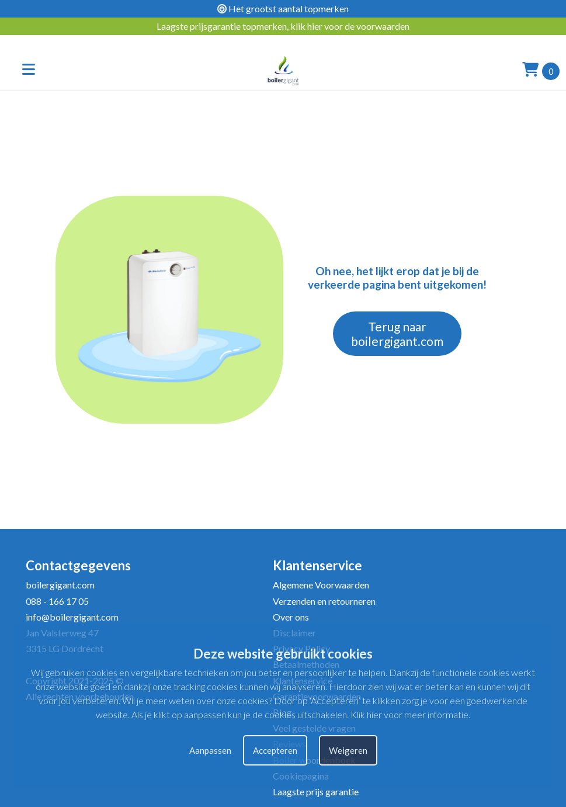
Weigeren (348, 750)
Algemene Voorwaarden (321, 584)
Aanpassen (210, 750)
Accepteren (275, 750)
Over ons (291, 616)
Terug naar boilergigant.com (397, 333)
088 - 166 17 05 (57, 601)
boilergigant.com (60, 584)
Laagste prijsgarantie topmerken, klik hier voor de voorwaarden (283, 26)
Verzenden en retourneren (324, 601)
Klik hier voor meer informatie (409, 714)
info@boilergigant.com (72, 616)
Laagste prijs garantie (316, 791)
